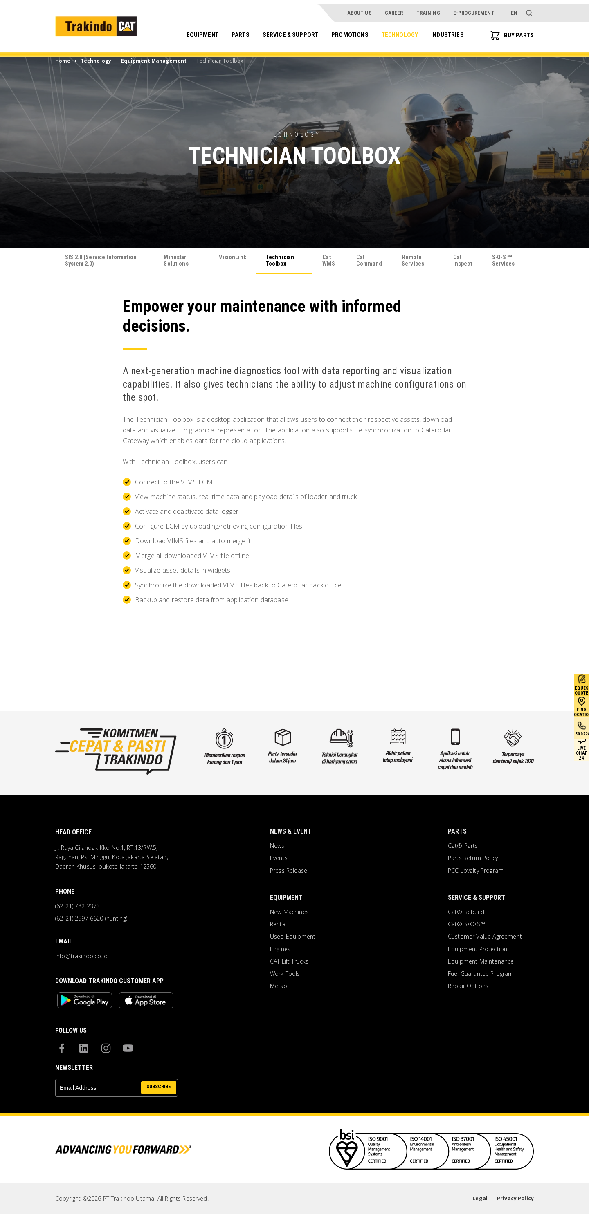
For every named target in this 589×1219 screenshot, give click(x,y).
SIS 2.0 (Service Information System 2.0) (99, 261)
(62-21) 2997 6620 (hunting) (91, 920)
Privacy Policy (513, 1203)
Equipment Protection (477, 950)
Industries (445, 31)
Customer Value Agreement (485, 938)
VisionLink (232, 258)
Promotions (344, 31)
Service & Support (283, 31)
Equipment (191, 31)
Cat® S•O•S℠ (466, 926)
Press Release (288, 872)
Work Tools (285, 975)
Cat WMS (328, 261)
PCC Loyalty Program (476, 872)
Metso (278, 987)
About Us (359, 9)
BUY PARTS (511, 32)
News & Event (291, 833)
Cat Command (368, 261)
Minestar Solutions (177, 261)
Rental (278, 926)
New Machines (289, 913)
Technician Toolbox (282, 261)
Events (279, 859)
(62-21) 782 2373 (77, 908)
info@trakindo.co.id (81, 957)
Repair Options (468, 987)
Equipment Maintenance (481, 962)
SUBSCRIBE (157, 1092)
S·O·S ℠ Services (506, 261)
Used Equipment (292, 938)
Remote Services (414, 261)
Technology (395, 31)
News (277, 847)
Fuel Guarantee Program (481, 975)
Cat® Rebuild (466, 913)
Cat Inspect (463, 261)
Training (428, 9)
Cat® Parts (463, 847)
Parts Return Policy (473, 859)
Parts (231, 31)
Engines (280, 950)
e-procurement (474, 9)
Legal (475, 1203)
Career (393, 9)
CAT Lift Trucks (289, 962)
